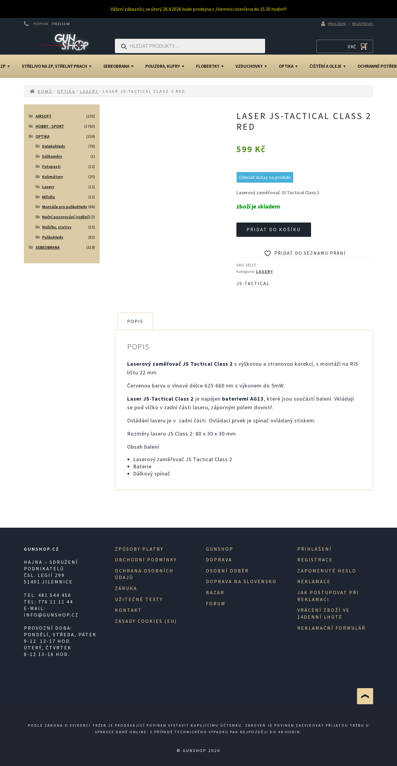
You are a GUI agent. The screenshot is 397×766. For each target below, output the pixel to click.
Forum (216, 603)
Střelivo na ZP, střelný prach (56, 66)
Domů (45, 91)
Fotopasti (51, 166)
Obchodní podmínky (146, 560)
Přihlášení (337, 23)
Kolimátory (52, 176)
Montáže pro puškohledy (64, 206)
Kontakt (128, 610)
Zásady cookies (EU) (146, 621)
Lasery (89, 91)
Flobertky (210, 66)
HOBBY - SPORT (50, 126)
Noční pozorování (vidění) (66, 217)
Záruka (126, 588)
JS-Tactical (253, 283)
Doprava (219, 560)
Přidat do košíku (274, 229)
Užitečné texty (139, 599)
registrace (315, 560)
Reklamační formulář (331, 628)
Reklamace (314, 581)
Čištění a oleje (328, 66)
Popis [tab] (135, 321)
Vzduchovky (251, 66)
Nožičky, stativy (56, 227)
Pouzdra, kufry (164, 66)
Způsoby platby (139, 549)
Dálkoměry (52, 156)
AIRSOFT (44, 116)
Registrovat (362, 23)
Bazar (215, 592)
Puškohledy (52, 237)
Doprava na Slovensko (241, 581)
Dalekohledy (53, 146)
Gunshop (219, 549)
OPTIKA (288, 66)
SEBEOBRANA (118, 66)
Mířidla (48, 197)
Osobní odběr (227, 571)
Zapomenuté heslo (326, 571)
